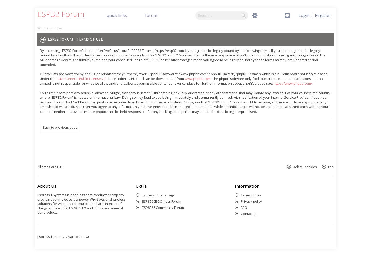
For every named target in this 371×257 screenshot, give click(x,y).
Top (331, 166)
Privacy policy (251, 201)
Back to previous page (60, 127)
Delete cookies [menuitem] (305, 166)
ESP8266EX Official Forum (161, 201)
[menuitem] (323, 15)
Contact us (249, 213)
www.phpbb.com (198, 78)
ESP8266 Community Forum (163, 207)
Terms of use (251, 195)
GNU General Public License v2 (81, 78)
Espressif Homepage (158, 195)
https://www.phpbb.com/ (293, 83)
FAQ (244, 207)
